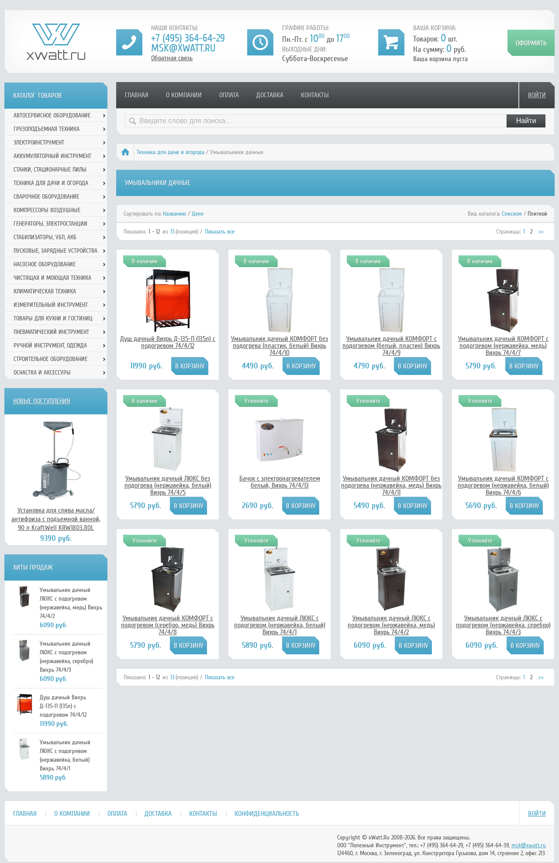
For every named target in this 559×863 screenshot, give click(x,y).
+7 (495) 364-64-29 (188, 38)
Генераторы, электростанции (50, 223)
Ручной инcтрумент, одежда (50, 345)
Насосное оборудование (45, 264)
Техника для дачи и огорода (170, 152)
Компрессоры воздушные (47, 210)
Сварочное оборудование (46, 196)
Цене (198, 213)
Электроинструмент (39, 142)
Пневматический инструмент (51, 332)
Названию (174, 213)
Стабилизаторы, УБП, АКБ (45, 237)
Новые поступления (41, 401)
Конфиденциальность (267, 813)
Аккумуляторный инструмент (52, 156)
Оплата (229, 95)
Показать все (220, 231)
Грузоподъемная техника (46, 129)
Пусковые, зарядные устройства (55, 250)
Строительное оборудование (50, 359)
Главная (136, 95)
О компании (184, 95)
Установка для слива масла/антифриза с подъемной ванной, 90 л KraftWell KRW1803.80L (55, 519)
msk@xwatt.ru (183, 48)
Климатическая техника (45, 291)
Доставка (269, 95)
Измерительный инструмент (51, 305)
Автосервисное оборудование (52, 115)
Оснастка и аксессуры (42, 372)
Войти (537, 95)
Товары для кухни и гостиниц (53, 318)
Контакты (315, 95)
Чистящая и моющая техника (52, 278)
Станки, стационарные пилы (50, 169)
